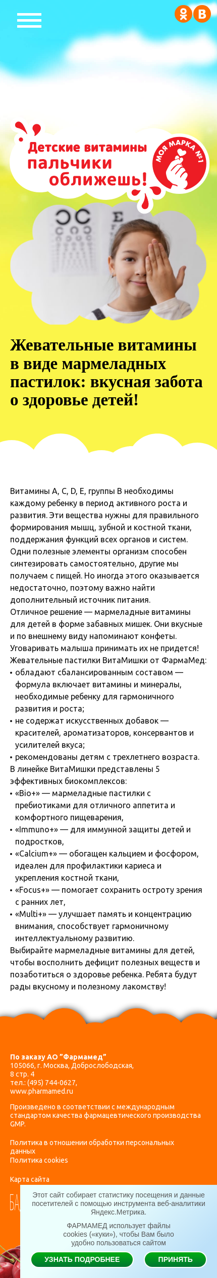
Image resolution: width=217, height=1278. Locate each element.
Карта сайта (29, 1179)
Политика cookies (39, 1160)
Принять (175, 1259)
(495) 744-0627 (51, 1083)
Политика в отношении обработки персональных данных (92, 1147)
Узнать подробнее (82, 1259)
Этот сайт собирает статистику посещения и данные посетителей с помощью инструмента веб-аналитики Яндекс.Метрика (118, 1203)
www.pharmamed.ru (41, 1091)
